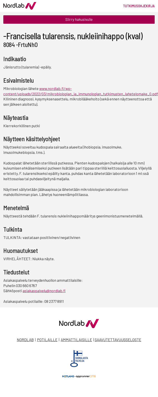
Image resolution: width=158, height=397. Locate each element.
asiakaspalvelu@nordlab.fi (44, 290)
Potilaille (47, 339)
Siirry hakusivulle (79, 19)
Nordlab (25, 339)
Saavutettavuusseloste (118, 339)
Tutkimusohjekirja (139, 6)
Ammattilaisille (76, 339)
